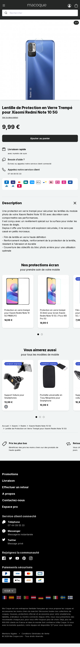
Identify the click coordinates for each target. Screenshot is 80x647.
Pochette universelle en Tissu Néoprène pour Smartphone (51, 398)
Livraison (8, 480)
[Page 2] (42, 334)
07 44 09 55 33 (16, 525)
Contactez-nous (13, 500)
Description (40, 203)
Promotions (10, 474)
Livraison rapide (17, 149)
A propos (8, 493)
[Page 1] (38, 334)
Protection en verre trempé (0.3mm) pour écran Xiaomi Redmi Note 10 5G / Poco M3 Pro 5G (53, 314)
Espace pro (10, 506)
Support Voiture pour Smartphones (14, 396)
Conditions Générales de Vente (35, 633)
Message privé (15, 543)
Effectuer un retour (15, 487)
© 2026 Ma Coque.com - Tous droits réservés (22, 636)
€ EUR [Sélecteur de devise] (9, 591)
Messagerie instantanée (20, 534)
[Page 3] (44, 417)
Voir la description (10, 117)
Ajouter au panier (40, 138)
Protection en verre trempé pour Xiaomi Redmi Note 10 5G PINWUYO (17, 313)
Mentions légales (9, 633)
